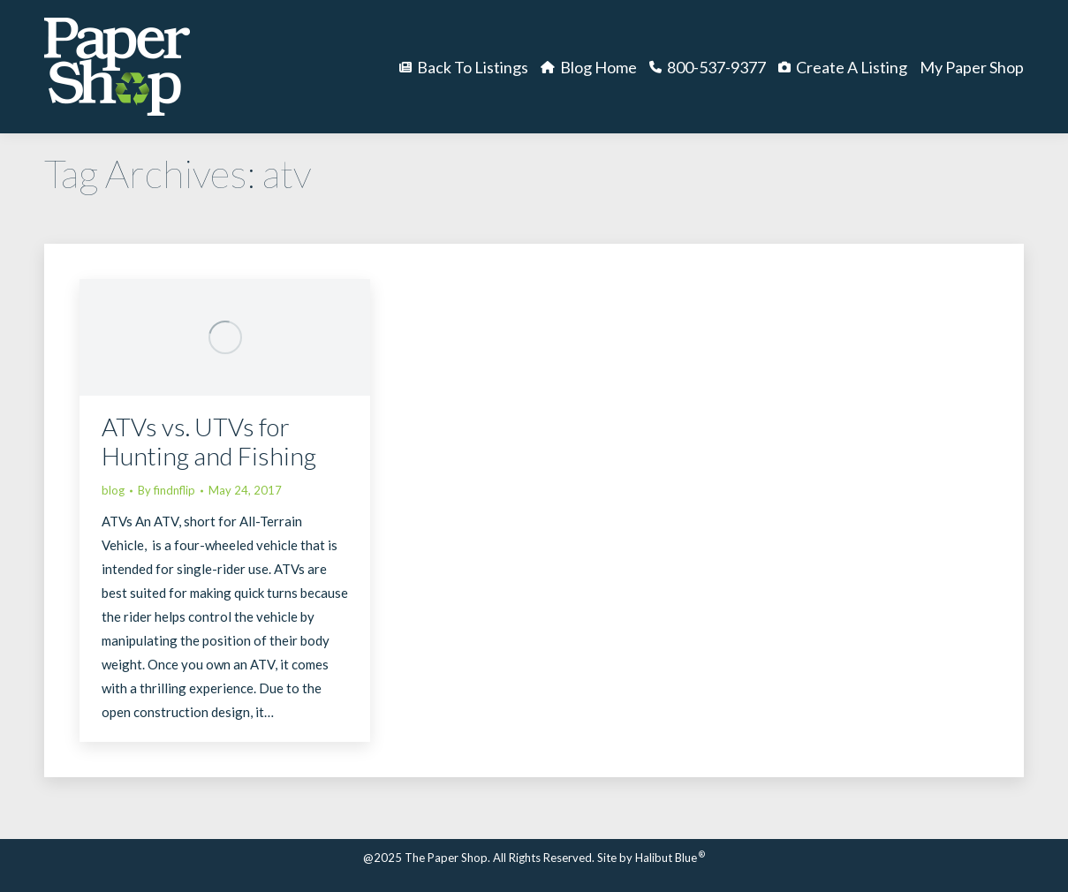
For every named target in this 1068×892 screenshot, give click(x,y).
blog (113, 490)
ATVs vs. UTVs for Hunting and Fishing (209, 441)
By (166, 490)
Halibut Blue (670, 857)
